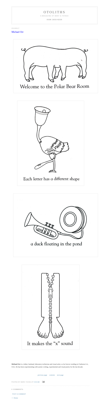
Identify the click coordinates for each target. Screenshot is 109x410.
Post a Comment (19, 394)
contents (52, 375)
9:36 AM (37, 382)
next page (60, 375)
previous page (42, 375)
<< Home (15, 398)
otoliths (54, 12)
